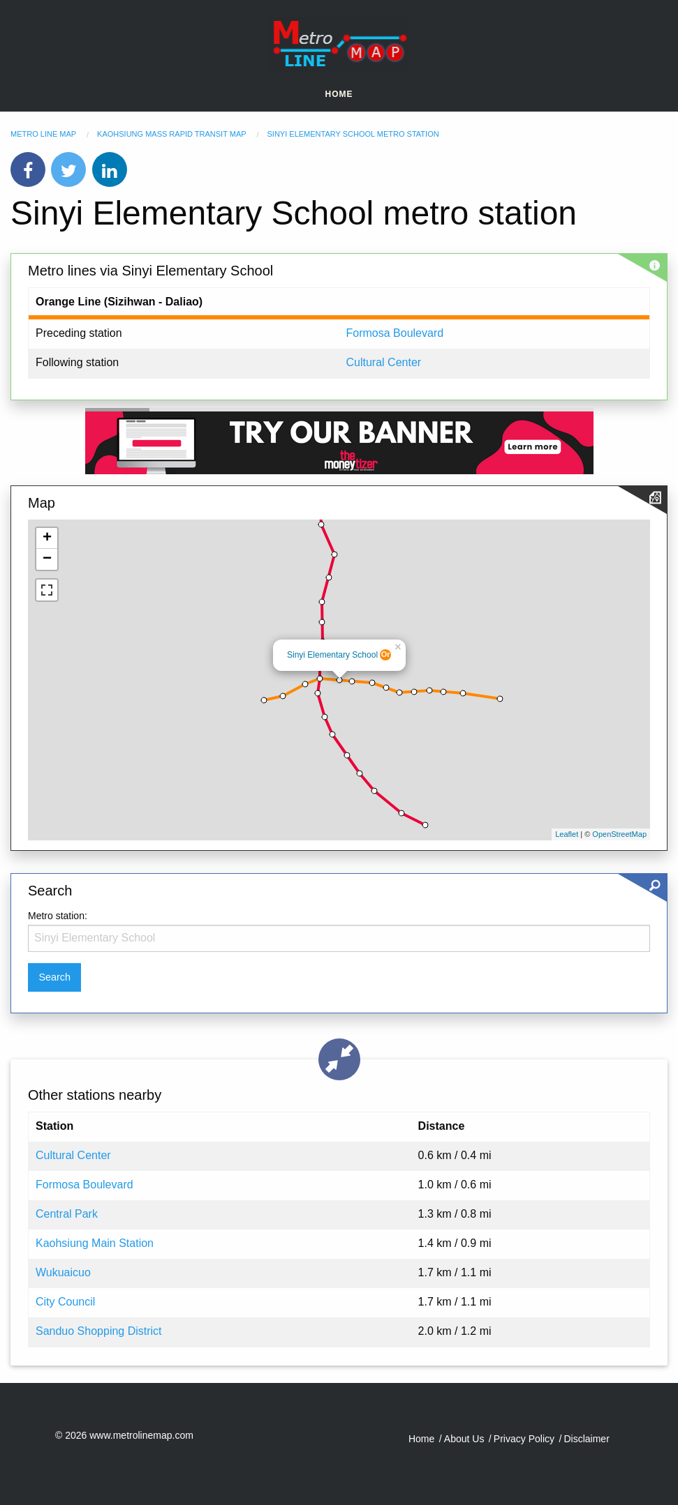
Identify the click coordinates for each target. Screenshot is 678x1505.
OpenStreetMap (619, 834)
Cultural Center (384, 362)
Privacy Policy (524, 1438)
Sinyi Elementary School (332, 655)
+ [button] (47, 538)
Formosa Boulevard (395, 333)
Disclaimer (586, 1438)
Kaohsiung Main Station (95, 1243)
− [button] (47, 559)
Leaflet (566, 834)
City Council (65, 1302)
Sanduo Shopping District (99, 1331)
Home (339, 94)
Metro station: (57, 915)
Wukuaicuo (63, 1272)
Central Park (67, 1214)
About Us (464, 1438)
